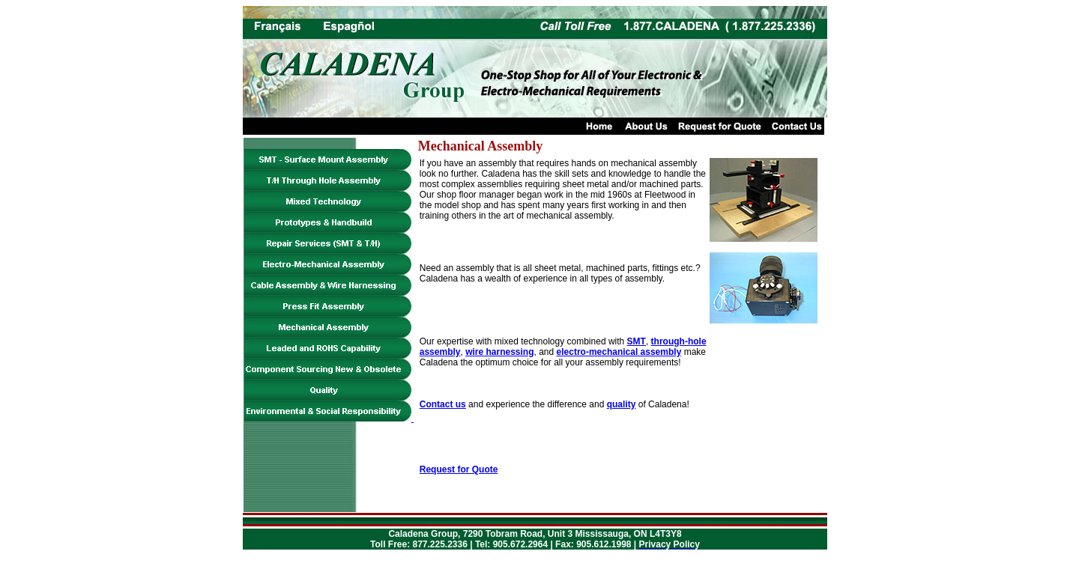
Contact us (443, 404)
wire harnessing (499, 352)
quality (621, 404)
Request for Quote (459, 469)
